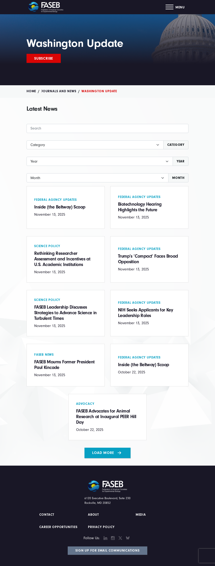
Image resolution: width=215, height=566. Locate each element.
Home (31, 91)
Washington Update (99, 91)
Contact (47, 515)
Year (181, 161)
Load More (103, 453)
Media (141, 515)
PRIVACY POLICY (101, 527)
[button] (175, 7)
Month (178, 178)
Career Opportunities (57, 527)
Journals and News (58, 91)
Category (176, 145)
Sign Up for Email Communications (107, 550)
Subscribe (43, 58)
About (93, 515)
